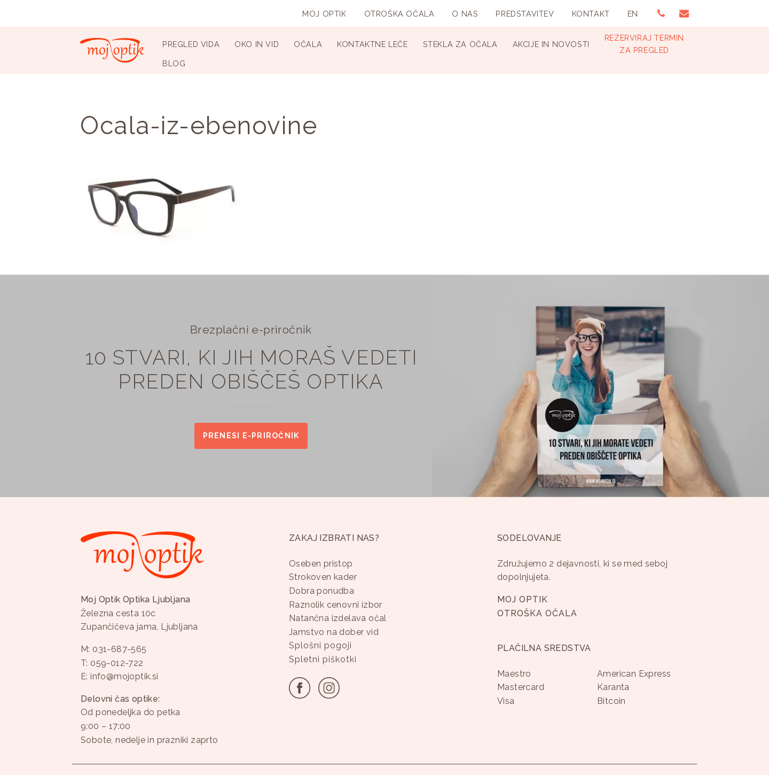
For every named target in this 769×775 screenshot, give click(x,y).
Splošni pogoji (320, 646)
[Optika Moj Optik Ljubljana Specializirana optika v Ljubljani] (112, 50)
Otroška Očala (399, 13)
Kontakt (591, 13)
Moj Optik (324, 13)
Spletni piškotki (323, 659)
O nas (465, 13)
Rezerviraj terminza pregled (644, 44)
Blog (173, 63)
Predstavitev (525, 13)
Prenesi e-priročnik (251, 435)
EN (632, 13)
